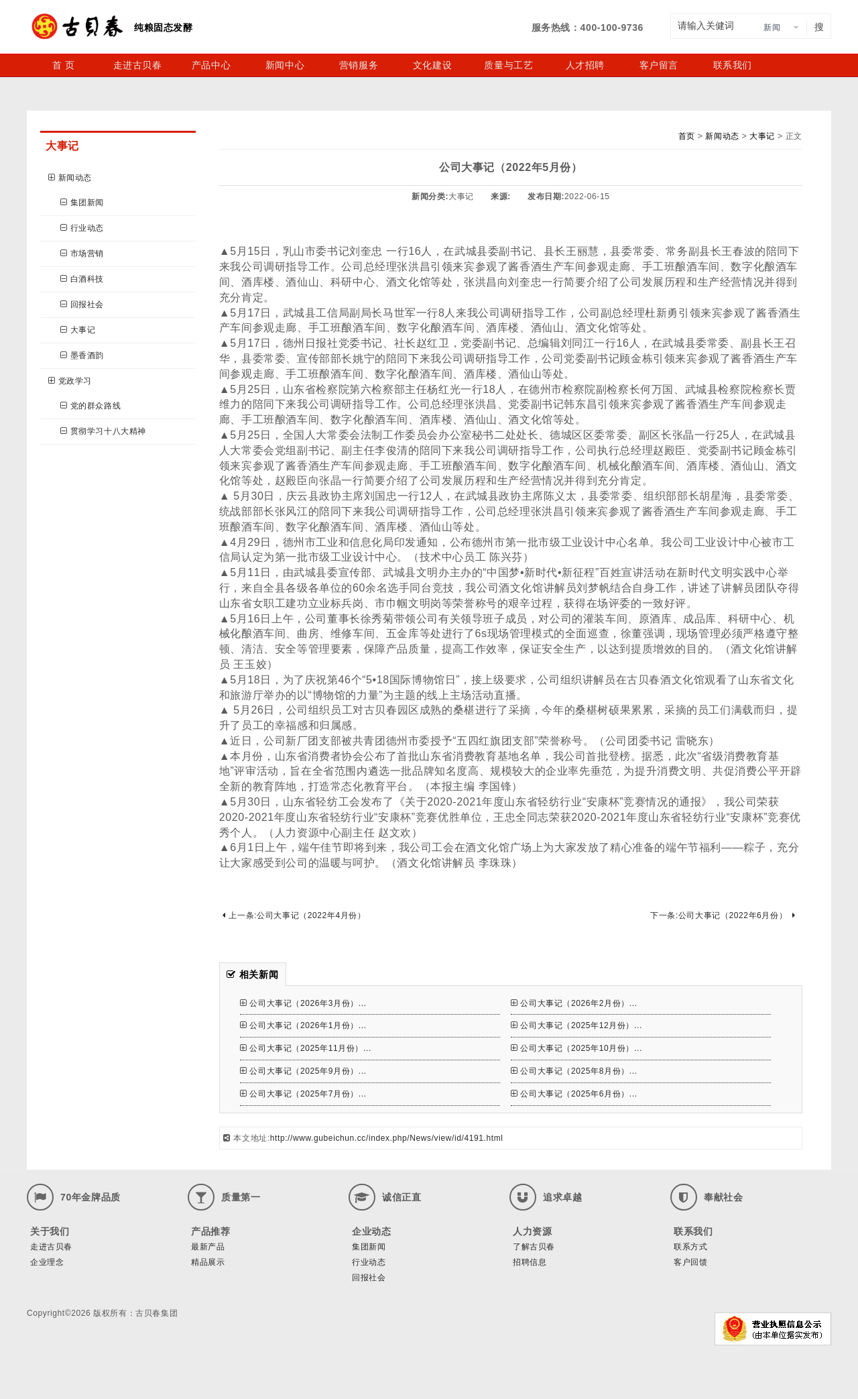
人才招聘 (585, 65)
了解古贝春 (534, 1246)
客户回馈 (690, 1262)
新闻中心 (284, 65)
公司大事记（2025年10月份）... (576, 1048)
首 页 (63, 65)
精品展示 (208, 1262)
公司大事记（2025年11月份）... (305, 1048)
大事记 (77, 330)
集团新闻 (82, 202)
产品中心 (211, 65)
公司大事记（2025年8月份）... (574, 1071)
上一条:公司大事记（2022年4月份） (294, 915)
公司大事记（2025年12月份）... (576, 1025)
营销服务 (358, 65)
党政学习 (70, 381)
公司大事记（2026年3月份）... (303, 1003)
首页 (686, 136)
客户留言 (658, 65)
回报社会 (82, 304)
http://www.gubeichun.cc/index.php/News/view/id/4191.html (386, 1138)
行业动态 (82, 228)
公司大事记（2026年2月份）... (574, 1003)
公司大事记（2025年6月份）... (574, 1094)
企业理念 (47, 1262)
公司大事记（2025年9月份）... (303, 1071)
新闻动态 (70, 177)
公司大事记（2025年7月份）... (303, 1094)
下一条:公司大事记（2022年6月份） (723, 915)
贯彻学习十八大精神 (103, 431)
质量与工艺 (508, 65)
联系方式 (690, 1246)
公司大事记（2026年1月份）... (303, 1025)
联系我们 (732, 65)
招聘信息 (529, 1262)
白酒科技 (82, 279)
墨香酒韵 (82, 355)
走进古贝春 (137, 65)
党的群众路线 (90, 405)
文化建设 (432, 65)
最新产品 (208, 1246)
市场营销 (82, 253)
